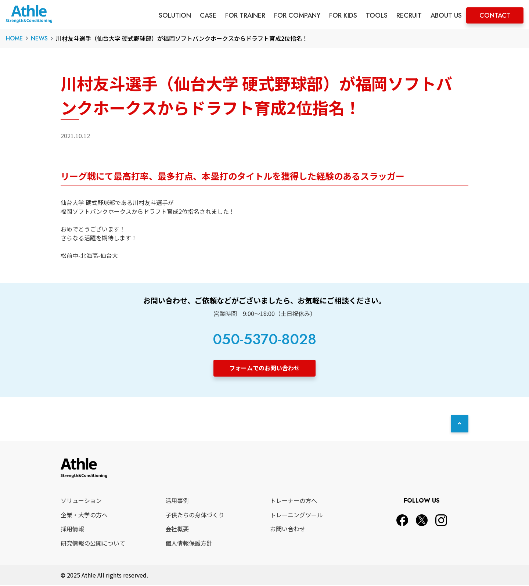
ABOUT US (446, 15)
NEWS (39, 38)
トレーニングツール (296, 515)
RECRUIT (409, 15)
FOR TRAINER (245, 15)
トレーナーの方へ (293, 501)
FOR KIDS (343, 15)
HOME (14, 38)
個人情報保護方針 (188, 543)
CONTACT (494, 15)
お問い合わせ (287, 529)
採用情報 (72, 529)
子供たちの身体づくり (194, 515)
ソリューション (81, 501)
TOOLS (377, 15)
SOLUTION (175, 15)
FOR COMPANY (297, 15)
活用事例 (177, 501)
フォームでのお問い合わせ (264, 367)
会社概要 (177, 529)
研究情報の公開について (93, 543)
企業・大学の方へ (84, 515)
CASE (208, 15)
